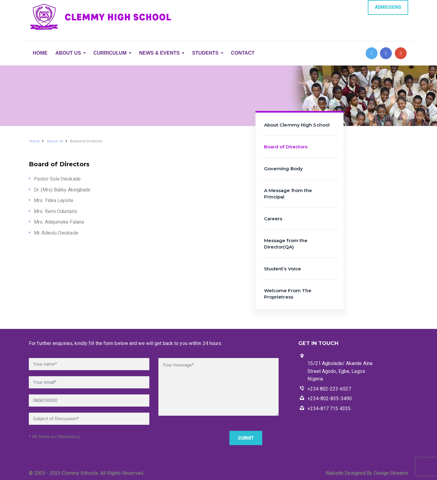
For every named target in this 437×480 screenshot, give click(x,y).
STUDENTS (205, 53)
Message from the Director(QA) (286, 244)
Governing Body (283, 168)
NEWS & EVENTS (159, 53)
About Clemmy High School (297, 125)
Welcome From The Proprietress (288, 294)
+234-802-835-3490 (329, 398)
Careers (273, 218)
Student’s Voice (282, 269)
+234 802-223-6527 (329, 389)
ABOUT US (68, 53)
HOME (40, 53)
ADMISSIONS (388, 7)
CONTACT (243, 53)
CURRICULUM (110, 53)
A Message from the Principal (288, 194)
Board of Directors (286, 147)
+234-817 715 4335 (329, 408)
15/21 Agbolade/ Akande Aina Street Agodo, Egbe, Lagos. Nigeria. (339, 371)
